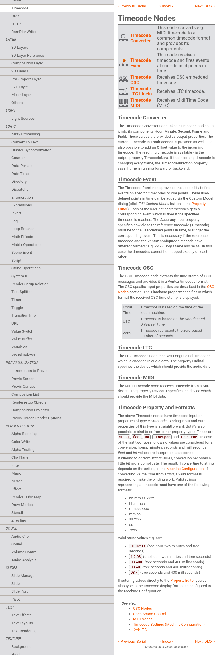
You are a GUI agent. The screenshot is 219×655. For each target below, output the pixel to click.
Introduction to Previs (29, 371)
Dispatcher (20, 189)
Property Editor (182, 580)
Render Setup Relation (30, 284)
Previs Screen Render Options (36, 418)
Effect (16, 489)
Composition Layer (27, 63)
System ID (20, 276)
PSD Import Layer (26, 79)
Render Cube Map (26, 497)
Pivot (15, 599)
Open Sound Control (149, 614)
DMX (15, 16)
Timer (16, 300)
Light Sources (23, 118)
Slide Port (19, 591)
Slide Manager (23, 575)
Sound (16, 544)
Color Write (20, 442)
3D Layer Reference (27, 55)
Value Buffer (21, 339)
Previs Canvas (23, 386)
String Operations (26, 268)
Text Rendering (23, 631)
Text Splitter (21, 292)
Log (14, 221)
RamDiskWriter (23, 32)
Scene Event (21, 252)
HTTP (16, 24)
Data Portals (21, 166)
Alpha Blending (24, 434)
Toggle (17, 308)
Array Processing (25, 134)
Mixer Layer (21, 95)
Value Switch (22, 331)
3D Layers (19, 47)
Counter (18, 158)
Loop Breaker (22, 229)
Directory (19, 181)
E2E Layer (19, 87)
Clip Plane (19, 457)
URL (14, 323)
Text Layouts (22, 623)
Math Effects (22, 237)
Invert (16, 213)
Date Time (20, 174)
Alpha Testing (23, 449)
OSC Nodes (142, 608)
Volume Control (24, 552)
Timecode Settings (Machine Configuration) (169, 624)
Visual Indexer (23, 355)
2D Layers (19, 71)
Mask (16, 473)
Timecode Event (140, 63)
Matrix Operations (26, 245)
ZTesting (18, 520)
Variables (19, 347)
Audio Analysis (23, 560)
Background (21, 646)
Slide (15, 583)
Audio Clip (20, 536)
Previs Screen (22, 379)
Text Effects (21, 615)
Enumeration (22, 197)
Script (16, 260)
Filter (15, 465)
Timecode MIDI (140, 102)
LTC (140, 630)
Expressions (21, 205)
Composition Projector (30, 410)
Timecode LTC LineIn (141, 91)
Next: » (205, 6)
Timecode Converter (140, 38)
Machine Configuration (185, 469)
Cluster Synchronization (31, 150)
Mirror (16, 481)
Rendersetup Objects (28, 402)
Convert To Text (24, 142)
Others (17, 103)
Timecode (19, 8)
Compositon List (25, 394)
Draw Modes (22, 505)
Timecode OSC (140, 79)
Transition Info (23, 315)
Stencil (17, 512)
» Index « (166, 6)
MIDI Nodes (143, 619)
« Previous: (132, 6)
